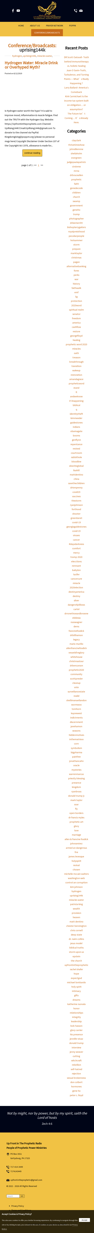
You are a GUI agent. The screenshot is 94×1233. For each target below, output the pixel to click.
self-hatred (76, 1069)
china (76, 478)
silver (76, 600)
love (76, 830)
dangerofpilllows (76, 604)
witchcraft (76, 1060)
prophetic (76, 179)
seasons (76, 730)
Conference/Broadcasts (47, 32)
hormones (76, 1086)
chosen (76, 869)
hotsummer (76, 240)
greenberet (76, 517)
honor (76, 1008)
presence (76, 782)
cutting (76, 1056)
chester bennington (76, 925)
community (76, 674)
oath (76, 353)
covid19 (76, 491)
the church (76, 960)
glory (76, 826)
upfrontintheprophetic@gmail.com (26, 1179)
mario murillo (76, 643)
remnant (76, 565)
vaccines (76, 496)
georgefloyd (76, 335)
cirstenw (76, 166)
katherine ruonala (76, 1004)
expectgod (76, 978)
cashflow (76, 326)
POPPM (72, 25)
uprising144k (29, 55)
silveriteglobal (76, 465)
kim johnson (76, 886)
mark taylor (76, 800)
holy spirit (76, 986)
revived (76, 448)
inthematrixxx (76, 739)
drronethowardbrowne (76, 613)
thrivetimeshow (76, 144)
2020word (76, 305)
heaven (76, 917)
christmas (76, 257)
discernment (76, 721)
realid (76, 695)
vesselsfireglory (76, 652)
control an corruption (76, 882)
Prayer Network (54, 25)
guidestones (76, 422)
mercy (76, 552)
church (76, 196)
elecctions (76, 561)
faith (76, 183)
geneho (76, 209)
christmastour (76, 661)
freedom (76, 318)
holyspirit (76, 860)
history (76, 283)
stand (76, 387)
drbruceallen (76, 175)
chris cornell (76, 930)
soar (76, 804)
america (76, 322)
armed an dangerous (76, 847)
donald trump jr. (76, 795)
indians (76, 426)
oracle (76, 765)
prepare (76, 248)
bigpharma (76, 752)
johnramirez (76, 843)
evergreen (76, 157)
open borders (76, 813)
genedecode (76, 188)
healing (76, 340)
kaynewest (76, 713)
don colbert (76, 1082)
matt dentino (76, 921)
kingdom (76, 786)
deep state (76, 934)
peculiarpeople (76, 235)
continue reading (32, 153)
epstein (76, 956)
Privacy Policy (17, 1206)
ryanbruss (76, 791)
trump (76, 214)
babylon (76, 570)
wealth (76, 908)
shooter (76, 513)
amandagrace (76, 379)
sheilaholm (76, 153)
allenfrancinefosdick (76, 648)
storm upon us (76, 951)
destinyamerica (76, 591)
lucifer (76, 574)
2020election (76, 587)
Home (21, 25)
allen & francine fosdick (76, 839)
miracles (76, 348)
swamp (76, 201)
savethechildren (76, 483)
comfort (76, 548)
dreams (76, 999)
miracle (76, 583)
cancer (76, 539)
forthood (76, 509)
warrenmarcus (76, 774)
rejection (76, 1073)
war (76, 279)
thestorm (76, 500)
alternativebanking (76, 266)
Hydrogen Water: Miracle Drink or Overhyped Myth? (31, 65)
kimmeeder (76, 418)
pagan (76, 261)
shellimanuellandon (76, 700)
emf (76, 292)
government (76, 205)
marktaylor (76, 253)
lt (76, 392)
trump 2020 (76, 556)
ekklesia (76, 617)
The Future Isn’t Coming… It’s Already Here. (76, 118)
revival (76, 865)
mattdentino (76, 474)
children (76, 192)
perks (76, 274)
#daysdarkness (76, 544)
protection (76, 300)
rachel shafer (76, 969)
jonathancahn (76, 760)
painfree (76, 756)
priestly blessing (76, 778)
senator (76, 313)
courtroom (76, 452)
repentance (76, 444)
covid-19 (76, 522)
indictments (76, 717)
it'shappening (76, 400)
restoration (76, 374)
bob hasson (76, 1025)
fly (76, 808)
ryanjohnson (76, 504)
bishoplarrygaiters (76, 227)
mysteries (76, 769)
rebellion (76, 1064)
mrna (76, 170)
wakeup (76, 370)
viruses (76, 535)
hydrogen (17, 55)
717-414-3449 (16, 1166)
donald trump (76, 1043)
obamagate (76, 431)
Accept (84, 1220)
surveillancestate (76, 691)
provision (76, 912)
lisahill (76, 470)
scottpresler (76, 678)
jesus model (76, 943)
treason (76, 357)
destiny (76, 596)
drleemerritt (76, 222)
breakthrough (76, 361)
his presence (76, 1034)
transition (76, 366)
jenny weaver (76, 1051)
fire (76, 852)
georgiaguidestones (76, 526)
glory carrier (76, 1030)
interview (76, 1047)
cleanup (76, 682)
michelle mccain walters (76, 873)
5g (76, 296)
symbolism (76, 748)
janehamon (76, 726)
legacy (76, 639)
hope (76, 973)
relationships (76, 1012)
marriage (76, 834)
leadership (76, 1021)
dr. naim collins (76, 938)
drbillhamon (76, 635)
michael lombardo (76, 982)
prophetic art (76, 821)
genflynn (76, 439)
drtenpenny (76, 487)
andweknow (76, 396)
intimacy (76, 990)
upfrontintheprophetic (76, 964)
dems (76, 626)
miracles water (44, 55)
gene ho (76, 1090)
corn (76, 743)
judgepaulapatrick (76, 162)
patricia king (76, 904)
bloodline (76, 461)
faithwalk (76, 287)
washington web (76, 878)
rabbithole (76, 457)
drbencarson (76, 665)
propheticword (76, 383)
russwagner (76, 622)
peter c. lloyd (76, 1095)
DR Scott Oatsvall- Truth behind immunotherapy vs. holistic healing (76, 61)
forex (76, 270)
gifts (76, 995)
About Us (35, 25)
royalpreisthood (76, 231)
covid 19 (76, 530)
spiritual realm (76, 309)
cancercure (76, 578)
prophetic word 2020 (76, 344)
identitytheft (76, 413)
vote (76, 687)
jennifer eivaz (76, 1038)
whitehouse (76, 656)
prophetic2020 (76, 669)
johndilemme (76, 149)
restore (76, 331)
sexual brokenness (76, 1077)
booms (76, 435)
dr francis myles (76, 817)
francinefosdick (76, 630)
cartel (76, 609)
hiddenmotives (76, 734)
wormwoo (76, 704)
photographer (76, 218)
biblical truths (76, 947)
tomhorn (76, 708)
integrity (76, 1017)
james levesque (76, 856)
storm (76, 244)
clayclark (76, 140)
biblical (76, 405)
